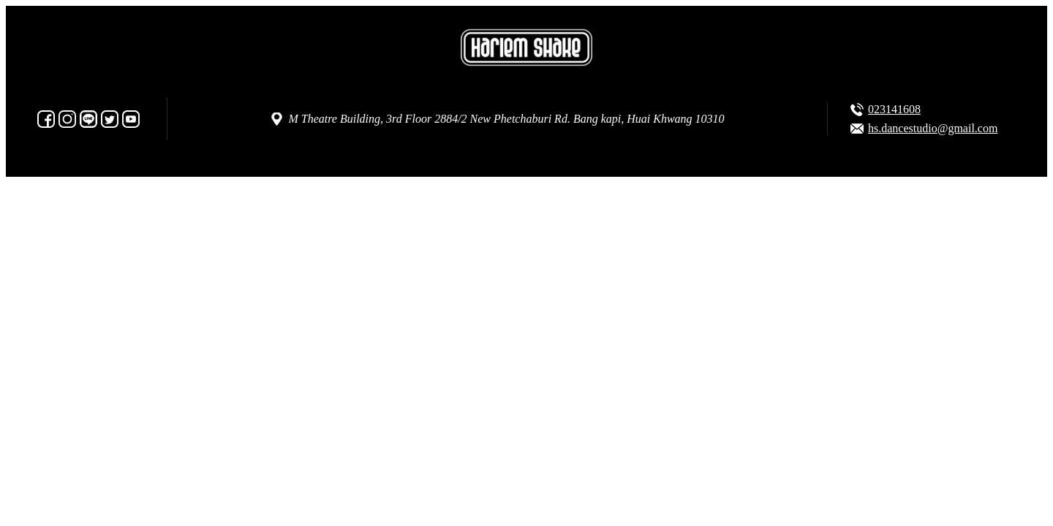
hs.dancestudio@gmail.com (932, 128)
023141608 (894, 109)
